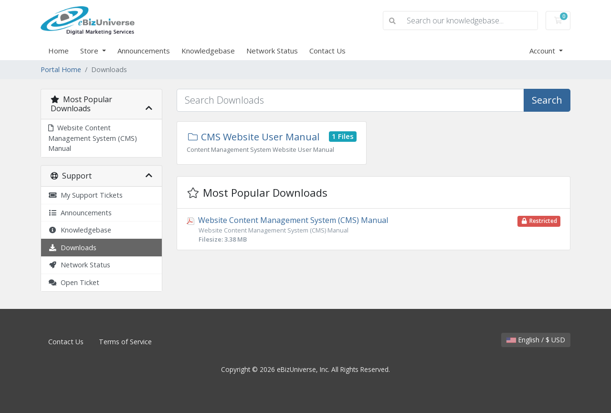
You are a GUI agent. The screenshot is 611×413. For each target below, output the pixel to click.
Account (543, 50)
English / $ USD (535, 339)
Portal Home (61, 69)
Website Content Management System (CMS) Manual (92, 138)
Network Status (272, 50)
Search (547, 100)
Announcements (143, 50)
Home (58, 50)
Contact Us (327, 50)
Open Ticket (73, 282)
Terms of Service (125, 341)
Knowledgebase (208, 50)
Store (90, 50)
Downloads (72, 247)
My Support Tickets (85, 195)
